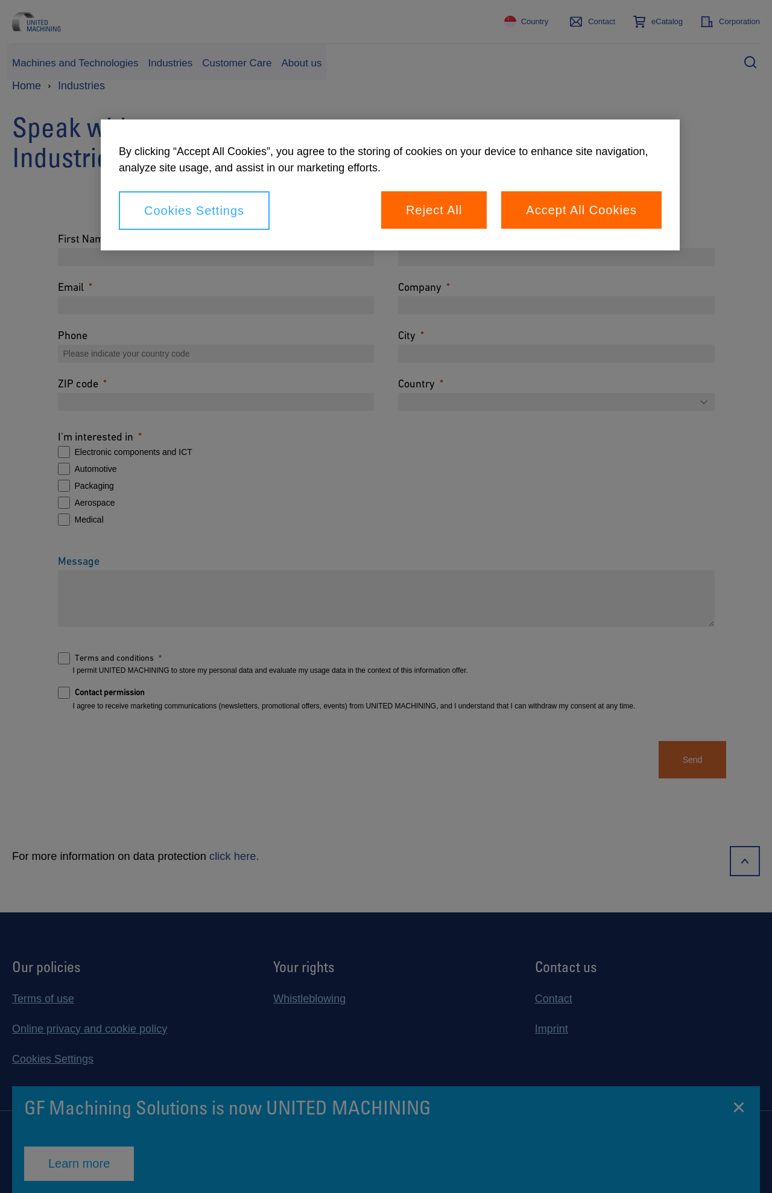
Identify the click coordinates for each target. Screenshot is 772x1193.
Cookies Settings (194, 210)
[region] (390, 184)
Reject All (434, 210)
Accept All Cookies (581, 210)
